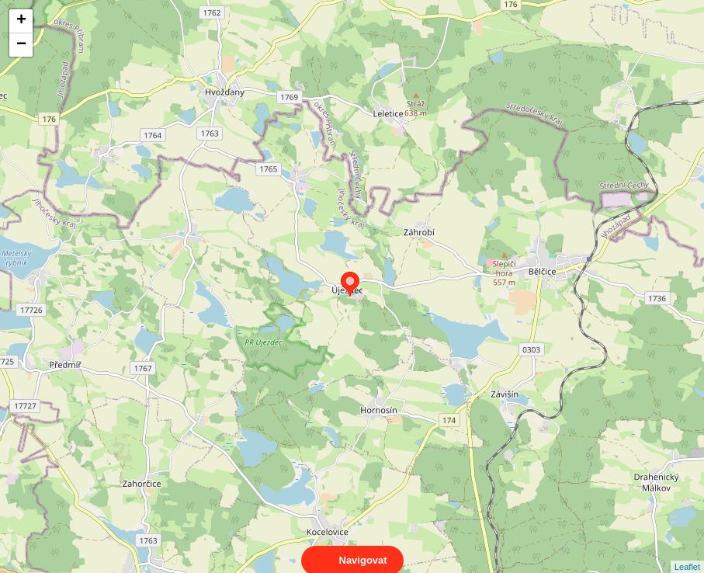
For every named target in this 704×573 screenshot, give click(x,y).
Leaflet (687, 552)
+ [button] (21, 21)
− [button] (21, 45)
